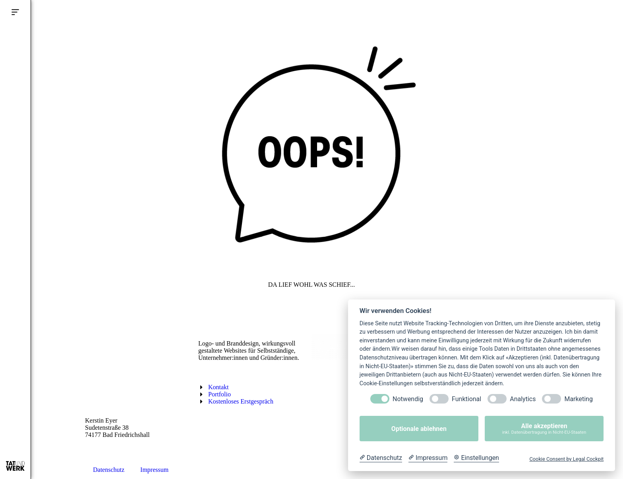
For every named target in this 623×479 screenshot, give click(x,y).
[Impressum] (427, 458)
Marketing (578, 399)
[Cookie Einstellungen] (476, 458)
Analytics (523, 399)
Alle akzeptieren (544, 428)
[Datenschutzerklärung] (381, 458)
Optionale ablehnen (419, 429)
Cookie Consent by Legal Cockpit (566, 459)
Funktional (466, 399)
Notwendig (408, 399)
